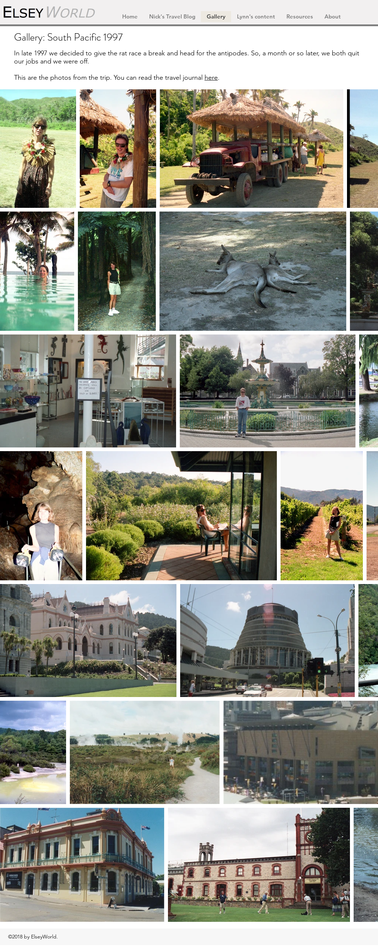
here (211, 77)
